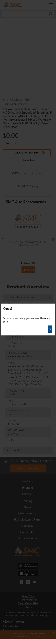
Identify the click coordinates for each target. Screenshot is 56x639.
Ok (50, 329)
